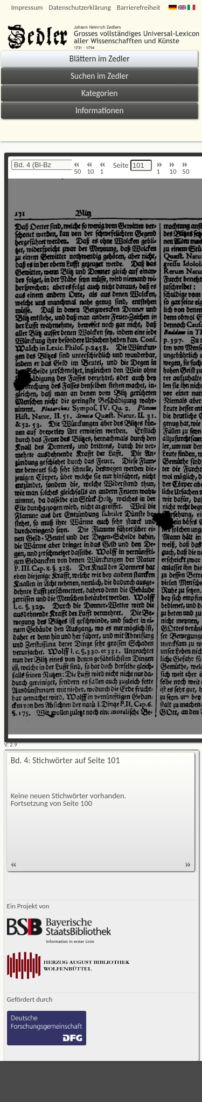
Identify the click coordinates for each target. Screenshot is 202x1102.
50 (77, 168)
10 (90, 168)
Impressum (27, 7)
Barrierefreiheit (139, 7)
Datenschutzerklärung (79, 7)
